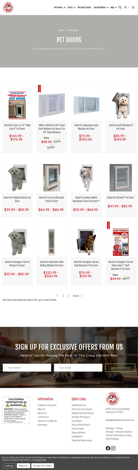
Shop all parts (78, 432)
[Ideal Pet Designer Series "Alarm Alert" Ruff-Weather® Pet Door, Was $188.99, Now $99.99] (121, 242)
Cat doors (77, 421)
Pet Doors (59, 7)
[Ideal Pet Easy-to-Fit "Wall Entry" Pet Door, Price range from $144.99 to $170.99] (17, 106)
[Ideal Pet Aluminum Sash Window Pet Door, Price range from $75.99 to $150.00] (86, 106)
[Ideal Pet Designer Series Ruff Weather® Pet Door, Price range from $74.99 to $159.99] (86, 242)
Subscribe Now (120, 368)
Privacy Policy (40, 460)
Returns (41, 409)
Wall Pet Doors (79, 405)
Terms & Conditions (47, 421)
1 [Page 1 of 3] (57, 296)
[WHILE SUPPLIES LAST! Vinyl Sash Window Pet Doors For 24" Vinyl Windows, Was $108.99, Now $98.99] (52, 106)
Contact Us (43, 417)
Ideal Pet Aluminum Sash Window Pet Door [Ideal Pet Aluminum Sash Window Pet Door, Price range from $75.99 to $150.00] (86, 127)
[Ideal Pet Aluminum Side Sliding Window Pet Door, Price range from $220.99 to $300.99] (52, 242)
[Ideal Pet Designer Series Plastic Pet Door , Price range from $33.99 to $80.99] (17, 242)
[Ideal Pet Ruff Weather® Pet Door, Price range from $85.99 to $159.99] (121, 106)
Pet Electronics (84, 7)
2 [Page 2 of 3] (63, 296)
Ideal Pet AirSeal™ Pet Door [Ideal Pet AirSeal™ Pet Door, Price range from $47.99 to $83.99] (120, 198)
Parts (71, 7)
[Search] (120, 7)
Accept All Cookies (42, 465)
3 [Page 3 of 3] (68, 296)
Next (77, 296)
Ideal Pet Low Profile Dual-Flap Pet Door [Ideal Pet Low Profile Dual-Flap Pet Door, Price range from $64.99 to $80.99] (52, 200)
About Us (42, 413)
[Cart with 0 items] (133, 7)
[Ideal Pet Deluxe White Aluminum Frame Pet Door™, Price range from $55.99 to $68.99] (86, 178)
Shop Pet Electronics (82, 440)
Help (113, 7)
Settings (9, 465)
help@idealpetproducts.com (120, 420)
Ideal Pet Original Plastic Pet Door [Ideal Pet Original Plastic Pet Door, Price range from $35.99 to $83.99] (17, 200)
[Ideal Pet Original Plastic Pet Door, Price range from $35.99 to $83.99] (17, 178)
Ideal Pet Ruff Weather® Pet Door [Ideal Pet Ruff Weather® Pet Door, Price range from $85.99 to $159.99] (121, 127)
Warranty (42, 425)
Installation (77, 436)
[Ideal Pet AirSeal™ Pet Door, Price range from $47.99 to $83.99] (121, 178)
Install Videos (101, 7)
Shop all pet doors (81, 425)
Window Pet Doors (81, 417)
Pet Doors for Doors (82, 409)
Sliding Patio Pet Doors (83, 413)
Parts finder (78, 429)
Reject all (23, 465)
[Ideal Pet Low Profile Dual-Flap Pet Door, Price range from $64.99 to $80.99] (52, 178)
